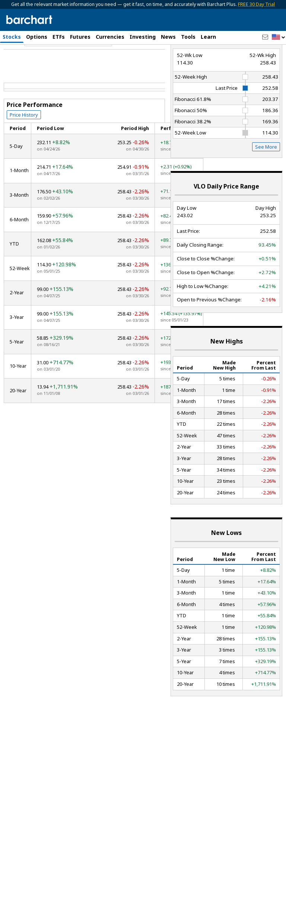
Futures (80, 36)
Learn (208, 36)
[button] (278, 37)
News (168, 36)
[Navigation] (68, 72)
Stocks (12, 36)
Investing (143, 36)
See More (266, 178)
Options (36, 36)
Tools (188, 36)
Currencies (110, 36)
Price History (24, 146)
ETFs (59, 36)
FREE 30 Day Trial (256, 4)
